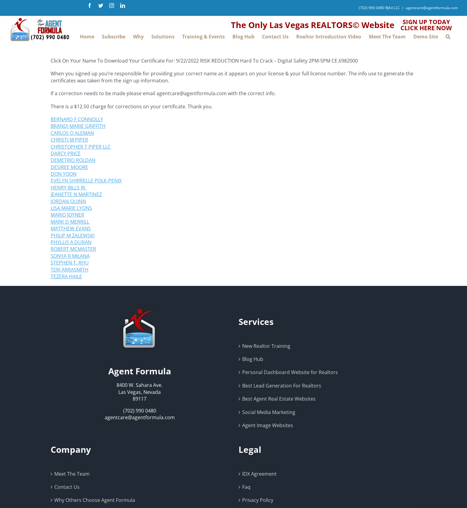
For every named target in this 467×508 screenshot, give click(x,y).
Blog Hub (252, 359)
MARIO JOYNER (67, 214)
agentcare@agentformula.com (432, 7)
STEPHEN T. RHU (70, 262)
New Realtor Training (266, 346)
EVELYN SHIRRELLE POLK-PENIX (86, 180)
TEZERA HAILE (66, 276)
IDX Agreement (259, 473)
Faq (246, 487)
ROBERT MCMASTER (73, 249)
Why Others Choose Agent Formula (94, 500)
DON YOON (64, 174)
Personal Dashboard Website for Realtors (290, 372)
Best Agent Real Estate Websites (279, 398)
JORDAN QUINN (68, 201)
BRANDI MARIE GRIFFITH (78, 126)
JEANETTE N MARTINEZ (76, 194)
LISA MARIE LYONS (71, 208)
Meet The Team (72, 473)
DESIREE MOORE (69, 167)
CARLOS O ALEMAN (72, 133)
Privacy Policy (257, 500)
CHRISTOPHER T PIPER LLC (81, 146)
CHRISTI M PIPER (69, 139)
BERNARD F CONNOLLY (77, 119)
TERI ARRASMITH (69, 269)
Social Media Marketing (268, 412)
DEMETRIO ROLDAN (73, 160)
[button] (448, 36)
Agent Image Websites (267, 425)
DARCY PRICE (66, 153)
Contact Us (67, 487)
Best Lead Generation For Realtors (281, 385)
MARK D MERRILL (70, 221)
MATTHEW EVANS (71, 228)
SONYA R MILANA (70, 256)
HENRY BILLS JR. (68, 187)
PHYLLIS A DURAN (71, 242)
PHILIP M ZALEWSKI (73, 235)
